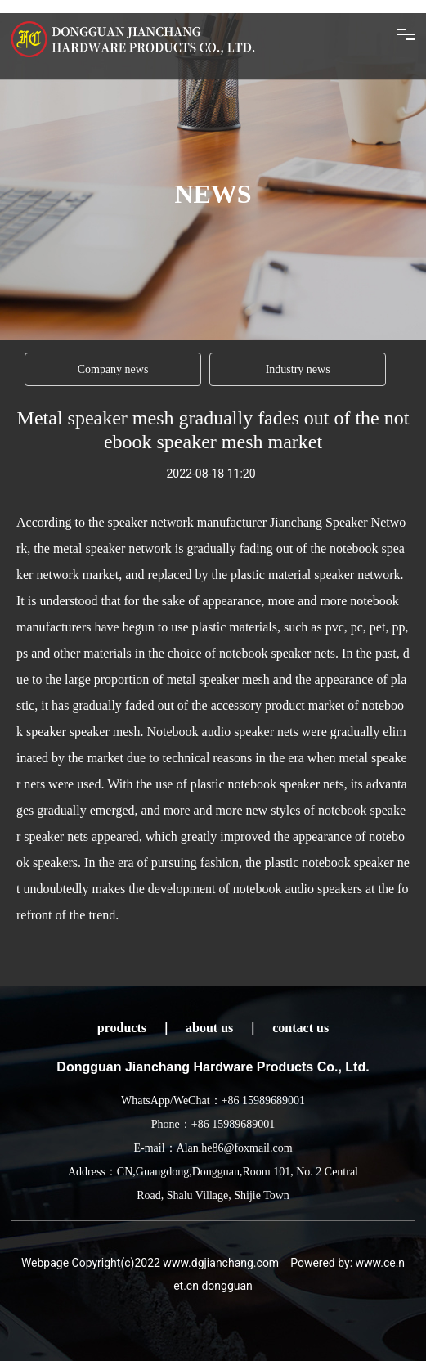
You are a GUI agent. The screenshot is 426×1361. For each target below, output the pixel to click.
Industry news (298, 369)
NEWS (212, 194)
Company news (113, 369)
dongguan (226, 1285)
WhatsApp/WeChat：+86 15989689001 (213, 1100)
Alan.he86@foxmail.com (235, 1148)
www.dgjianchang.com (221, 1262)
